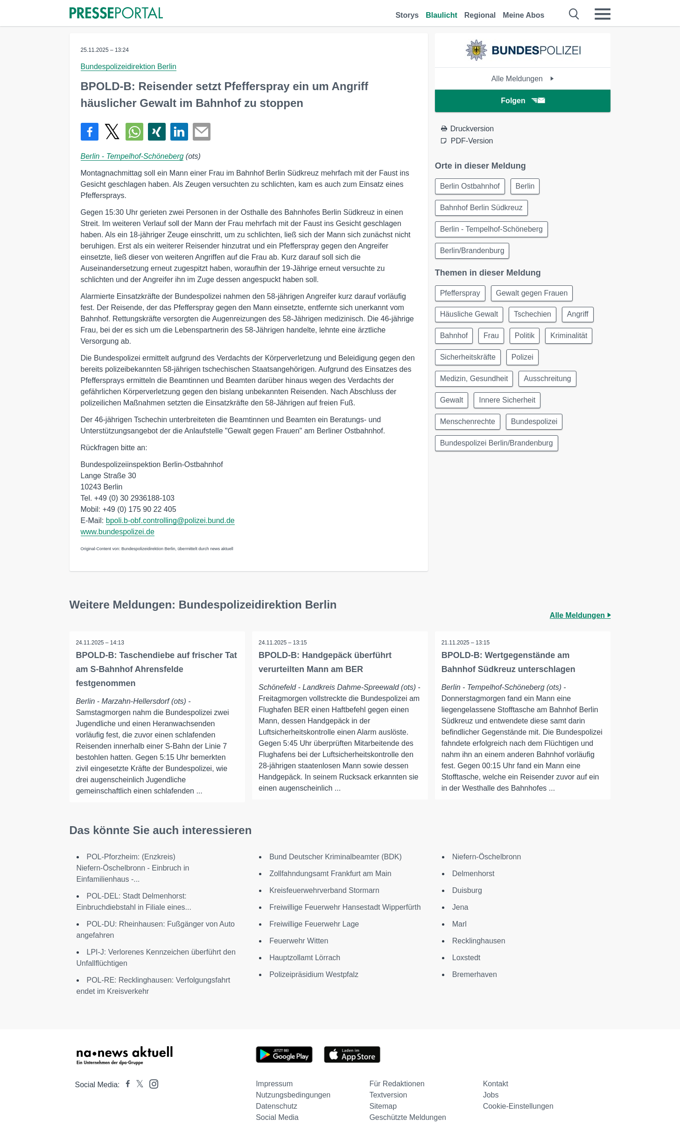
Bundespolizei (537, 432)
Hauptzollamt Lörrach (304, 958)
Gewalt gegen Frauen (535, 297)
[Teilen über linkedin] (179, 132)
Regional (480, 15)
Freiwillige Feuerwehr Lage (314, 924)
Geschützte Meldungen (407, 1117)
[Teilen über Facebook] (89, 132)
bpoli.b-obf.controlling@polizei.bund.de (170, 520)
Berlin (528, 187)
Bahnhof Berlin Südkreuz (482, 209)
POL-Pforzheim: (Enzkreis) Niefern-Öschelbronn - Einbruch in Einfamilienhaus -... (133, 868)
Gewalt (452, 409)
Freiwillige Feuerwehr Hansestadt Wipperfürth (345, 907)
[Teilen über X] (112, 132)
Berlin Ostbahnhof (471, 187)
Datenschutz (276, 1106)
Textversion (388, 1095)
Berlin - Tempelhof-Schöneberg (132, 156)
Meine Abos (523, 15)
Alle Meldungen (522, 79)
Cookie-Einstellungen (518, 1106)
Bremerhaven (474, 974)
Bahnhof (455, 342)
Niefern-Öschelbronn (486, 857)
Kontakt (495, 1084)
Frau (494, 342)
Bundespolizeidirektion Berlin (128, 67)
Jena (460, 907)
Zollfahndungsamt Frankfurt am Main (330, 874)
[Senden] (201, 132)
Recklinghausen (478, 941)
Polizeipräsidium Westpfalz (313, 974)
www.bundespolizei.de (117, 532)
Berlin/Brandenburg (473, 254)
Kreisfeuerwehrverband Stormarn (324, 890)
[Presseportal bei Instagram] (151, 1083)
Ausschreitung (550, 387)
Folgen (522, 101)
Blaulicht (441, 15)
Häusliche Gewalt (470, 320)
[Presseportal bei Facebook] (125, 1085)
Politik (529, 342)
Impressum (274, 1084)
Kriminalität (575, 342)
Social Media (277, 1117)
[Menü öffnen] (602, 14)
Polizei (525, 364)
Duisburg (467, 890)
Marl (459, 924)
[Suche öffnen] (574, 14)
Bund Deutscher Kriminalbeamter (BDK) (335, 857)
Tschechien (535, 320)
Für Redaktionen (396, 1084)
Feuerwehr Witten (298, 941)
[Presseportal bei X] (137, 1085)
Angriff (582, 320)
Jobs (491, 1095)
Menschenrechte (468, 432)
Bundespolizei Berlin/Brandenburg (497, 454)
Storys (407, 15)
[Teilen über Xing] (157, 132)
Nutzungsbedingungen (293, 1095)
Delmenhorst (473, 874)
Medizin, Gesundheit (475, 387)
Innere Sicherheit (510, 409)
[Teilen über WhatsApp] (134, 132)
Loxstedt (466, 958)
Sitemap (383, 1106)
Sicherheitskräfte (469, 364)
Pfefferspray (461, 297)
